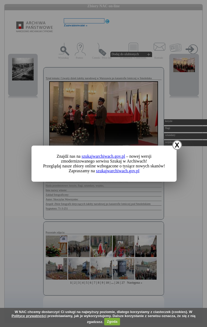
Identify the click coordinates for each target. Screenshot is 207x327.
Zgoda (112, 321)
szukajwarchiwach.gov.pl (103, 156)
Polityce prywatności (29, 316)
